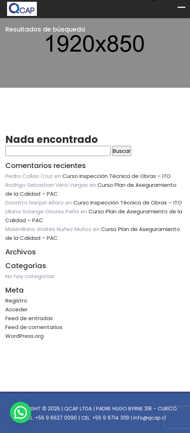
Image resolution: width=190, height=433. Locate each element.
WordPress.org (24, 336)
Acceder (16, 309)
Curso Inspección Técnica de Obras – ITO (116, 176)
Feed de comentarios (33, 327)
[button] (20, 412)
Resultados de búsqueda (45, 29)
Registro (16, 300)
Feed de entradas (29, 318)
